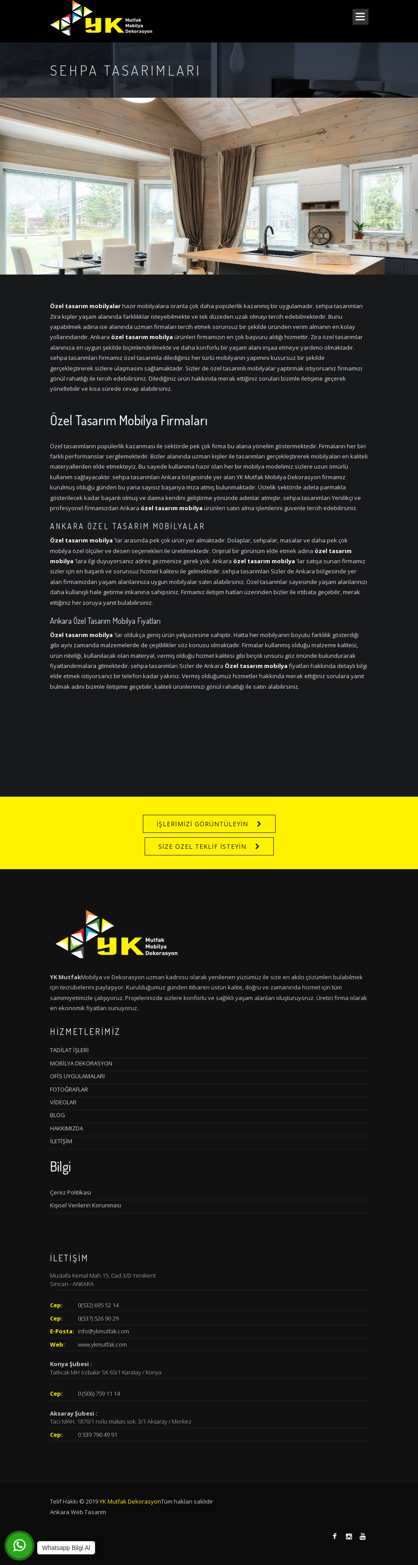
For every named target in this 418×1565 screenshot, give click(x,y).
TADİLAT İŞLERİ (69, 1050)
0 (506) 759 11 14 (99, 1393)
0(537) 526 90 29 (98, 1318)
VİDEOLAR (63, 1102)
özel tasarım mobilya (142, 337)
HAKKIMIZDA (66, 1128)
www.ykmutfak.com (102, 1344)
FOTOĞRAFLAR (69, 1089)
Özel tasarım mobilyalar (85, 306)
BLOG (57, 1115)
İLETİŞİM (61, 1141)
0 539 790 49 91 (97, 1435)
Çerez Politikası (70, 1192)
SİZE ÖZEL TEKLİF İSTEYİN (202, 846)
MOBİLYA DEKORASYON (81, 1063)
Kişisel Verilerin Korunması (85, 1205)
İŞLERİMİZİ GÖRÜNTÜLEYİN (202, 824)
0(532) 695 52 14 (98, 1305)
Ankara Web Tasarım (78, 1512)
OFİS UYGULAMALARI (77, 1076)
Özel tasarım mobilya (81, 540)
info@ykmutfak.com (103, 1331)
